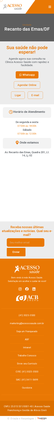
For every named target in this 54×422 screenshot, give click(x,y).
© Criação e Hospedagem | (21, 418)
